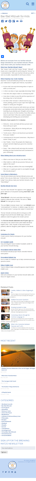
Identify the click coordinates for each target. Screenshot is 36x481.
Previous (4, 13)
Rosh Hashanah (6, 421)
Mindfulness (5, 414)
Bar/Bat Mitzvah (7, 406)
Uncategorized (6, 430)
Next (33, 13)
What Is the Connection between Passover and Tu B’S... (20, 325)
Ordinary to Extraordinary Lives (11, 416)
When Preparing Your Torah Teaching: (12, 79)
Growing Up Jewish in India (18, 307)
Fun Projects (5, 407)
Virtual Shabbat (6, 435)
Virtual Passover (7, 433)
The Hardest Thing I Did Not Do (10, 386)
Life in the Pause (7, 412)
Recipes (4, 419)
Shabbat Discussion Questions (19, 299)
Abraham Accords (7, 404)
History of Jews (6, 411)
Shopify (4, 425)
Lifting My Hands (6, 392)
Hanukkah (5, 409)
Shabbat (4, 423)
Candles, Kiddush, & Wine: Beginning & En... (22, 291)
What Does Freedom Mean (9, 375)
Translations (5, 428)
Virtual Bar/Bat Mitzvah (9, 432)
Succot (4, 426)
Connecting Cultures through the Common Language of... (20, 316)
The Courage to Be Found (8, 381)
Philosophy (5, 418)
